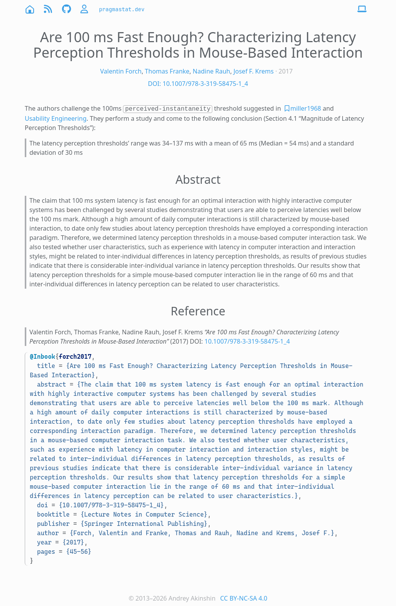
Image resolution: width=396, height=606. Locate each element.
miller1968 (305, 108)
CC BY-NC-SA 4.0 (243, 598)
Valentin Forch (121, 71)
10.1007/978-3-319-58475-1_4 (247, 341)
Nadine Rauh (211, 71)
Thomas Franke (167, 71)
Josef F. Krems (254, 71)
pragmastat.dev (122, 9)
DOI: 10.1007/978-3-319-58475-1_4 (198, 83)
